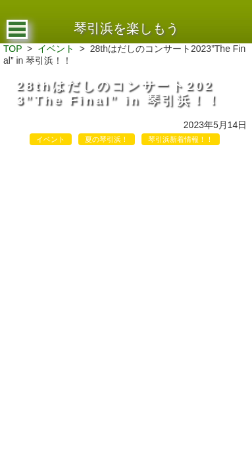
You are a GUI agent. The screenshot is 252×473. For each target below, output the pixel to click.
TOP (12, 48)
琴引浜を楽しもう (126, 28)
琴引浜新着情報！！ (180, 139)
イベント (56, 48)
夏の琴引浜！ (106, 139)
